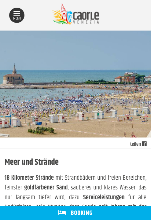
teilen (138, 144)
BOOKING (75, 213)
